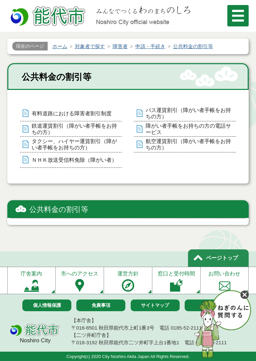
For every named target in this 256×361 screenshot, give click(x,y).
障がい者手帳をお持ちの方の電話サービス (188, 129)
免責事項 (101, 305)
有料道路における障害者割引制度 (72, 113)
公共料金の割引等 (58, 209)
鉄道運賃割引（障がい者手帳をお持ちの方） (74, 129)
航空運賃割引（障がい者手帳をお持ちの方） (188, 144)
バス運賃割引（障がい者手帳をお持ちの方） (188, 113)
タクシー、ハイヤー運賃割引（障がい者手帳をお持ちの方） (74, 144)
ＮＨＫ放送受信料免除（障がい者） (74, 160)
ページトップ (222, 258)
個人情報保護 (47, 305)
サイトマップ (155, 305)
